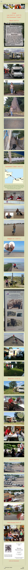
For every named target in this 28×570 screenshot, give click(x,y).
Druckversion (6, 567)
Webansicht (22, 568)
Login (23, 567)
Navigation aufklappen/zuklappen (14, 1)
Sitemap (11, 567)
